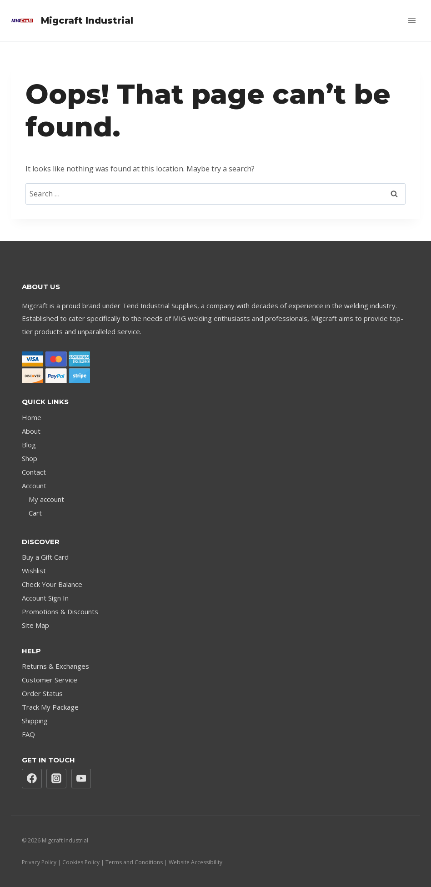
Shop (29, 458)
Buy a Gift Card (45, 556)
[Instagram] (56, 779)
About (31, 431)
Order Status (42, 693)
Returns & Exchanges (55, 666)
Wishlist (34, 570)
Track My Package (50, 707)
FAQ (28, 734)
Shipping (35, 720)
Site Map (35, 625)
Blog (29, 444)
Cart (35, 512)
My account (46, 499)
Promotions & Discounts (60, 611)
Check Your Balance (52, 584)
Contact (34, 471)
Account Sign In (45, 597)
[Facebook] (32, 779)
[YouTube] (81, 779)
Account (34, 485)
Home (31, 417)
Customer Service (49, 679)
